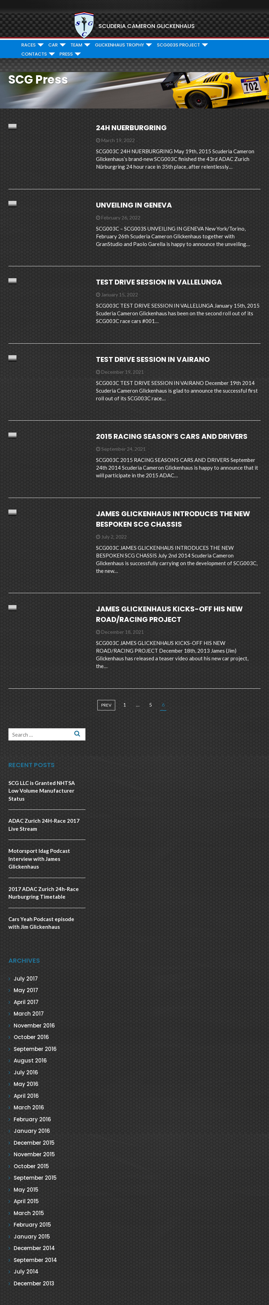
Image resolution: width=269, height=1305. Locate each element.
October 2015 (31, 1166)
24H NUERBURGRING (131, 128)
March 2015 (29, 1213)
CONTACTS (34, 54)
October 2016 (31, 1037)
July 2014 (26, 1271)
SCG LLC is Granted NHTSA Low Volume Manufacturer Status (41, 791)
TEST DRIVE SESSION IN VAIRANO (153, 359)
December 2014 (34, 1248)
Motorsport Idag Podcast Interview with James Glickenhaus (39, 859)
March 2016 (29, 1107)
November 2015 (34, 1154)
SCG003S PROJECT (178, 45)
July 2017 (26, 978)
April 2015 (26, 1201)
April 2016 (26, 1096)
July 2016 (26, 1072)
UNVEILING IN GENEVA (134, 205)
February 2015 (32, 1224)
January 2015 (32, 1236)
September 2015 (35, 1177)
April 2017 (26, 1002)
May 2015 (26, 1189)
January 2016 (32, 1131)
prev (106, 705)
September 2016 (35, 1049)
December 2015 (34, 1142)
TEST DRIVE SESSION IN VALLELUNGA (159, 282)
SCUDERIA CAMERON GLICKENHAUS (146, 26)
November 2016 (34, 1025)
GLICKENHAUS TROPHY (119, 45)
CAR (53, 45)
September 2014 (35, 1260)
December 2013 (34, 1283)
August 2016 (30, 1060)
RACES (28, 45)
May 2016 (26, 1084)
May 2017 (26, 990)
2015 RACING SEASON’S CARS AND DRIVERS (172, 436)
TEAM (76, 45)
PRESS (66, 54)
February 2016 (32, 1119)
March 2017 (29, 1013)
